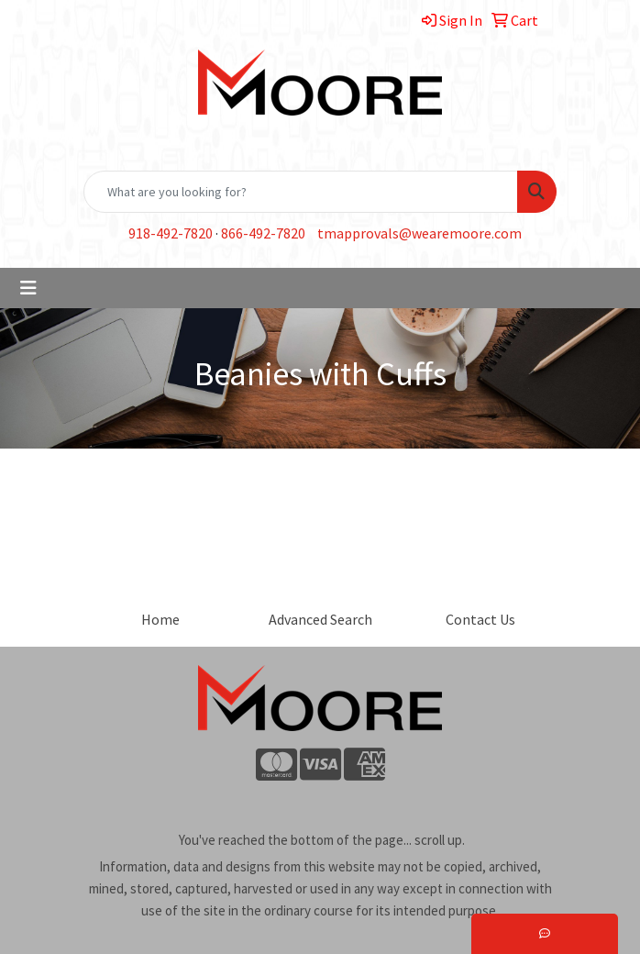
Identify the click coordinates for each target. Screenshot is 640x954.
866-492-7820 (263, 233)
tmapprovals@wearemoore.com (419, 233)
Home (160, 619)
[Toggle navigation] (28, 288)
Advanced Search (320, 619)
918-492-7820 (170, 233)
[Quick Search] (300, 192)
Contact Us (480, 619)
